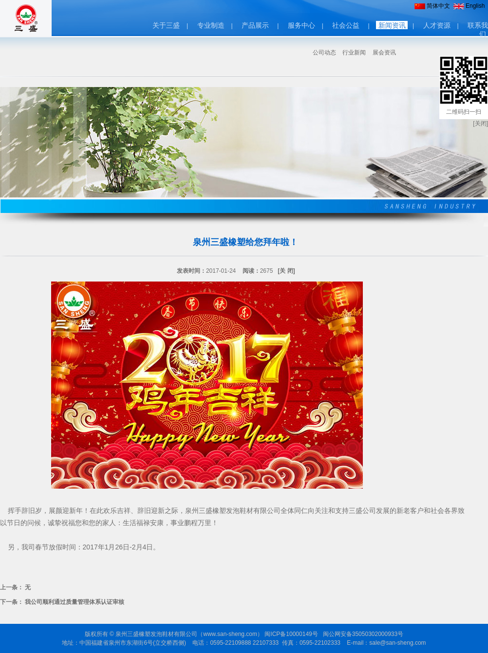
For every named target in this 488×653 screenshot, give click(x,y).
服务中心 (301, 25)
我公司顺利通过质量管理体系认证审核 (74, 602)
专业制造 (211, 25)
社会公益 (345, 25)
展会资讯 (384, 52)
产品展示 (255, 25)
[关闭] (480, 123)
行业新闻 (354, 52)
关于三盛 (166, 25)
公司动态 (324, 52)
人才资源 (436, 25)
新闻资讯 (392, 25)
